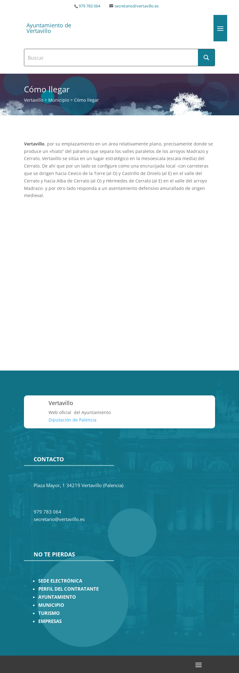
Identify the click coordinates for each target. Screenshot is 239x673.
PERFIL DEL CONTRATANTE (68, 589)
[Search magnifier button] (206, 57)
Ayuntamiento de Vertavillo (48, 28)
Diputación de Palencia (72, 420)
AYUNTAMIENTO (57, 597)
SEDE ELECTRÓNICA (60, 581)
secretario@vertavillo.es (137, 6)
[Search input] (111, 57)
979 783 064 (89, 6)
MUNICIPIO (51, 605)
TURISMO (49, 613)
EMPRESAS (50, 621)
